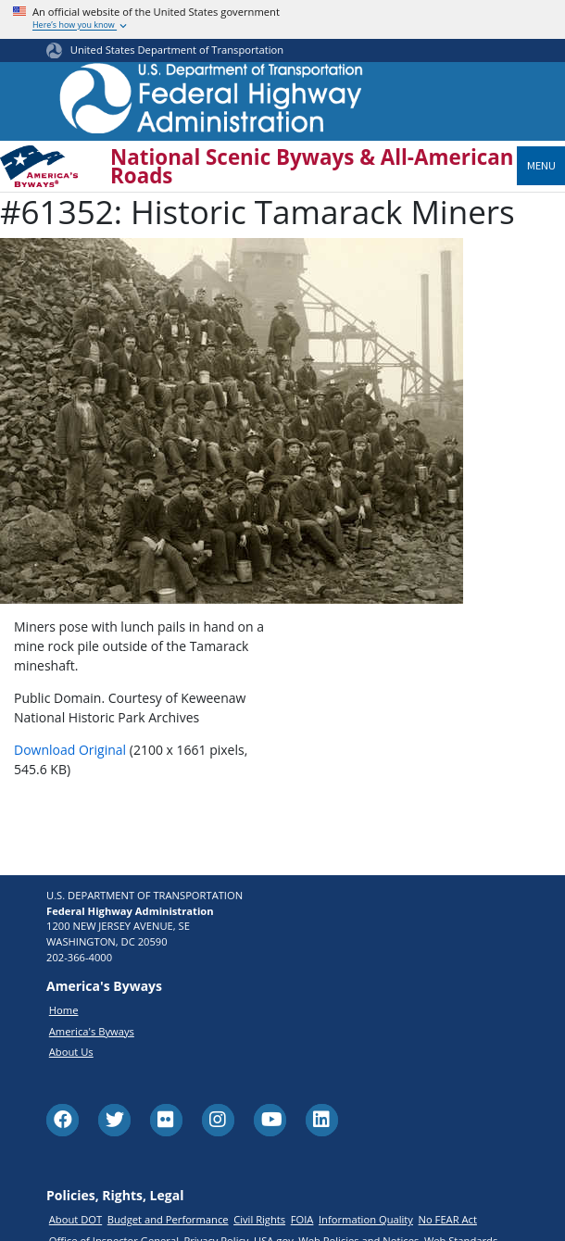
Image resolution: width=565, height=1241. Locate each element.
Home (64, 1010)
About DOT (75, 1219)
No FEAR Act (448, 1219)
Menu (541, 165)
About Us (71, 1052)
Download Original (70, 749)
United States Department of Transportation (176, 49)
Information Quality (366, 1219)
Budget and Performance (168, 1219)
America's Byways (91, 1031)
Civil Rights (259, 1219)
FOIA (302, 1219)
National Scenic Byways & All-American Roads (311, 166)
